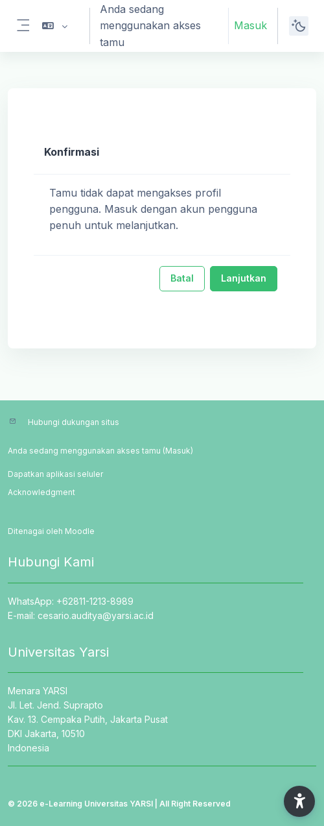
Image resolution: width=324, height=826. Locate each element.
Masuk (250, 25)
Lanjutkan (243, 278)
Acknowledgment (41, 492)
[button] (54, 26)
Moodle (80, 531)
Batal (182, 278)
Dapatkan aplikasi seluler (55, 474)
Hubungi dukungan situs (73, 422)
